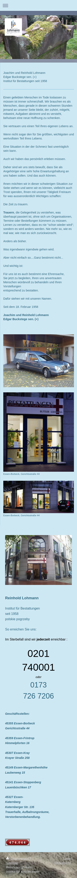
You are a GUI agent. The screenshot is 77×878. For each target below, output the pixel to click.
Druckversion (18, 858)
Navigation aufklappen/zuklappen (38, 5)
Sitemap (12, 862)
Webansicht (62, 862)
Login (67, 858)
